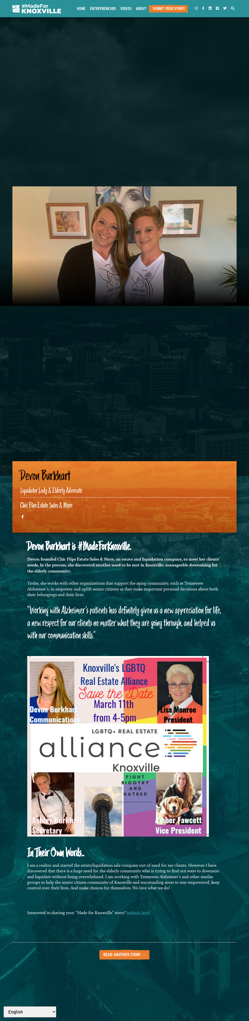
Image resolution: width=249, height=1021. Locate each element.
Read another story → (124, 954)
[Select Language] (30, 1011)
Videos (126, 8)
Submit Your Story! (169, 8)
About (141, 8)
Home (81, 8)
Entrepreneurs (103, 8)
